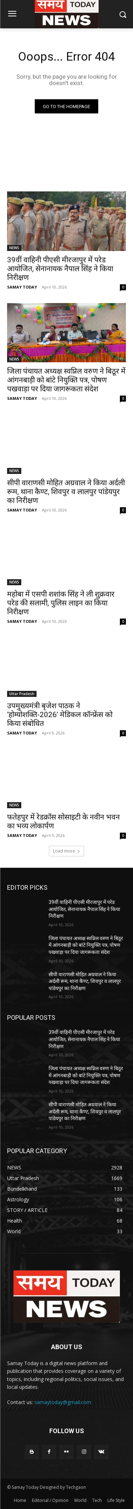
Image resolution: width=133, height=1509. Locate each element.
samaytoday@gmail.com (62, 1402)
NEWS (14, 247)
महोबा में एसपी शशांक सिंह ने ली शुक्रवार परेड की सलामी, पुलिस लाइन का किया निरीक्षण (61, 603)
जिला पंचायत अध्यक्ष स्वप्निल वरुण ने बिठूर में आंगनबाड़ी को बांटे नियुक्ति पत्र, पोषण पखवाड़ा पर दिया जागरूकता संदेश (66, 380)
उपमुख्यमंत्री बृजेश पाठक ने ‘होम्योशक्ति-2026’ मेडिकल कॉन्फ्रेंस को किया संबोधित (59, 715)
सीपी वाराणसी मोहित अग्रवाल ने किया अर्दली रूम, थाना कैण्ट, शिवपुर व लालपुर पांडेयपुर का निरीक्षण (66, 492)
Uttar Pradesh (21, 693)
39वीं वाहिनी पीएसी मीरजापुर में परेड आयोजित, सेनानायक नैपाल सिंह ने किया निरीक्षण (60, 269)
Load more (66, 851)
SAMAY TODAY (22, 287)
